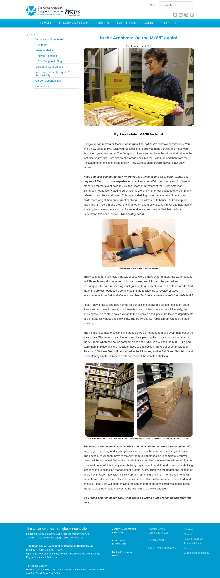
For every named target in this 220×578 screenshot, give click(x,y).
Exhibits (102, 23)
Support (169, 23)
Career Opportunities (48, 80)
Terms (187, 548)
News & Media (44, 50)
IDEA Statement (193, 538)
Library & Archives (73, 23)
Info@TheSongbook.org (162, 547)
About (150, 23)
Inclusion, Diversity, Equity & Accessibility (52, 74)
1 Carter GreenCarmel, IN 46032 (158, 531)
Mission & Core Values (49, 66)
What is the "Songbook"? (50, 39)
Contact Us (42, 86)
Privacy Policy (192, 543)
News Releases (47, 55)
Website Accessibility (196, 552)
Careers (189, 529)
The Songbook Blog (50, 61)
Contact (188, 534)
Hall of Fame (127, 23)
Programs (43, 23)
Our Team (41, 44)
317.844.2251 (156, 540)
